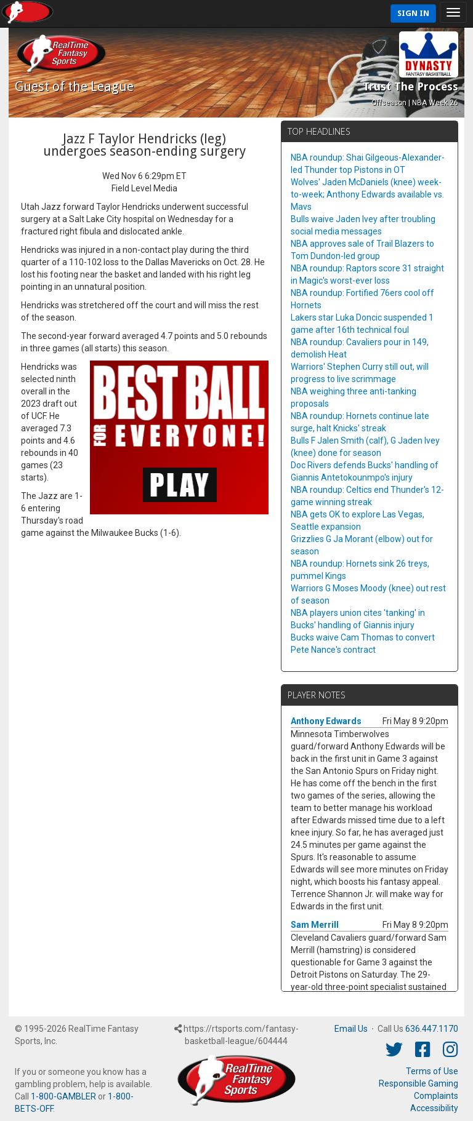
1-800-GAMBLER (63, 1096)
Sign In (413, 13)
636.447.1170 (431, 1029)
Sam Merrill (315, 925)
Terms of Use (432, 1071)
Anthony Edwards (326, 721)
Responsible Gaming (418, 1083)
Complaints (436, 1096)
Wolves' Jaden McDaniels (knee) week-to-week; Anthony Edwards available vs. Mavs (367, 194)
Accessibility (434, 1108)
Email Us (351, 1029)
